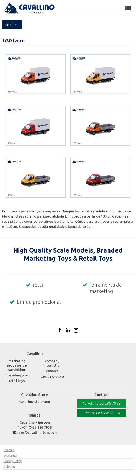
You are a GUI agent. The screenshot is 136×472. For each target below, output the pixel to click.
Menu (11, 24)
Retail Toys (17, 381)
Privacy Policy (13, 461)
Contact (52, 371)
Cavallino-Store (52, 376)
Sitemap (9, 450)
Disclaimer (11, 455)
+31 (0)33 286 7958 (34, 427)
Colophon (10, 466)
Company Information (52, 363)
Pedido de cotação (103, 413)
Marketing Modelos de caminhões (17, 365)
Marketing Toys (17, 375)
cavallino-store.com (34, 402)
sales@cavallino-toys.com (34, 432)
